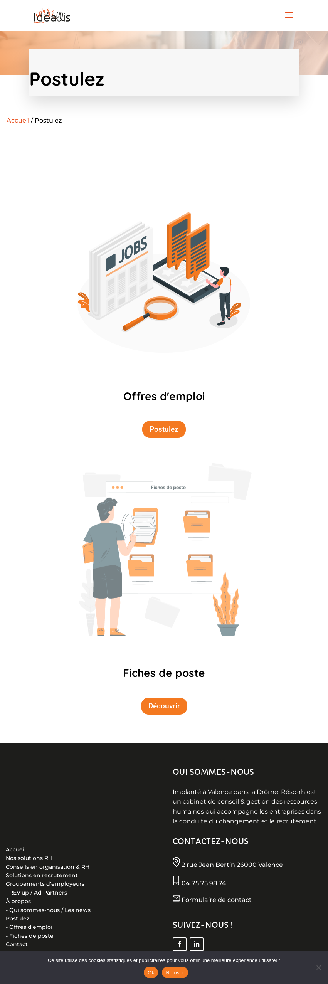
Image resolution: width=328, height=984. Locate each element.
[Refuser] (318, 967)
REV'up (19, 892)
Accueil (18, 120)
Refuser (175, 973)
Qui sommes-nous (34, 910)
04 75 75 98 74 (203, 883)
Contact (17, 944)
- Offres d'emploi (29, 926)
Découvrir (164, 705)
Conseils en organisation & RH (47, 866)
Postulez (164, 429)
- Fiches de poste (30, 935)
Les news (78, 910)
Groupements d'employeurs (45, 883)
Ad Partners (50, 892)
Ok (151, 973)
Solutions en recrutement (42, 875)
